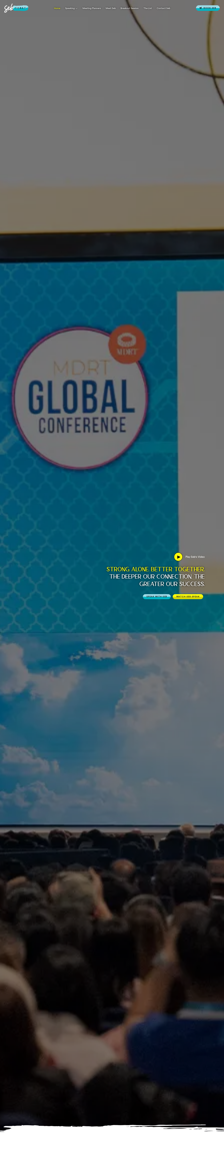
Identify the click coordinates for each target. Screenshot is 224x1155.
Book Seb (208, 8)
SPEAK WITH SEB (156, 596)
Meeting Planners (92, 8)
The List (147, 8)
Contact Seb (163, 8)
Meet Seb (111, 8)
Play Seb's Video (189, 557)
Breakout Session (130, 8)
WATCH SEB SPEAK (188, 596)
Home (57, 8)
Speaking (70, 8)
